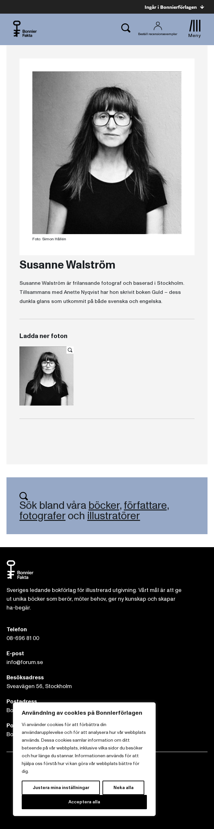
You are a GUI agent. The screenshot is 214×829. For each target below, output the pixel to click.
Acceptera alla (84, 802)
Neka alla (123, 788)
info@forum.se (24, 662)
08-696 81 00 (22, 638)
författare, (146, 505)
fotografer (42, 516)
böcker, (105, 505)
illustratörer (113, 516)
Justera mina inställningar (61, 788)
